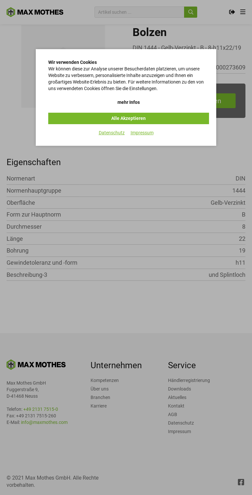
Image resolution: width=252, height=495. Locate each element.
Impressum (142, 132)
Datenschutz (112, 132)
